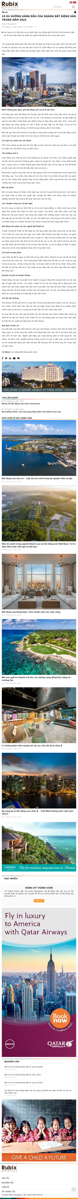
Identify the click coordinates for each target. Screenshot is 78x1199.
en (71, 2)
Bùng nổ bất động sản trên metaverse (21, 403)
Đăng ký (39, 901)
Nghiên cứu (11, 1061)
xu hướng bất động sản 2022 (24, 352)
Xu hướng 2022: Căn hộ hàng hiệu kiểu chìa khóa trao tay (31, 412)
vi (74, 2)
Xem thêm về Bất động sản (17, 418)
